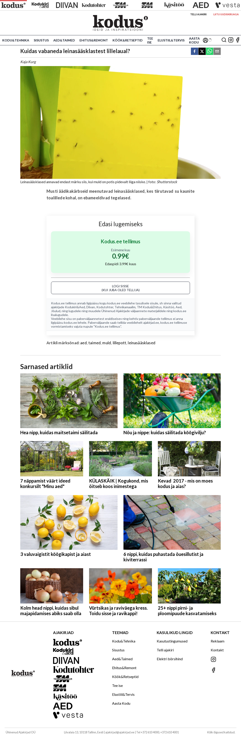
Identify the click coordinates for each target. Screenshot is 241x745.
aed (83, 342)
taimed (94, 342)
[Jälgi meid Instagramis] (230, 40)
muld (106, 342)
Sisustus (41, 40)
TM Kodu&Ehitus (149, 307)
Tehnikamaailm (125, 307)
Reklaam (217, 641)
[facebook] (194, 52)
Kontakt (217, 650)
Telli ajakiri (198, 14)
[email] (217, 52)
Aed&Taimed (64, 40)
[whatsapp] (209, 52)
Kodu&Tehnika (15, 40)
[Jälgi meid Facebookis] (237, 40)
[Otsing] (223, 40)
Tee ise (150, 40)
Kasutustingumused (172, 641)
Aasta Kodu (194, 40)
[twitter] (202, 52)
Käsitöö (168, 307)
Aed (179, 307)
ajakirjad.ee (151, 322)
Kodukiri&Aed (75, 307)
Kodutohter (104, 307)
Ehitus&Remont (93, 40)
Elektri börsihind (170, 659)
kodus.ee (113, 303)
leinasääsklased (141, 342)
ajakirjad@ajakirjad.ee (119, 732)
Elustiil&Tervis (171, 40)
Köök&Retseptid (128, 40)
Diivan (90, 307)
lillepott (119, 342)
